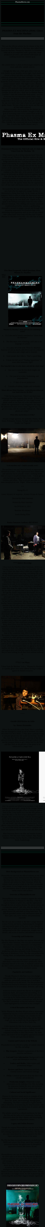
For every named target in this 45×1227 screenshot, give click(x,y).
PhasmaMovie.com (22, 2)
